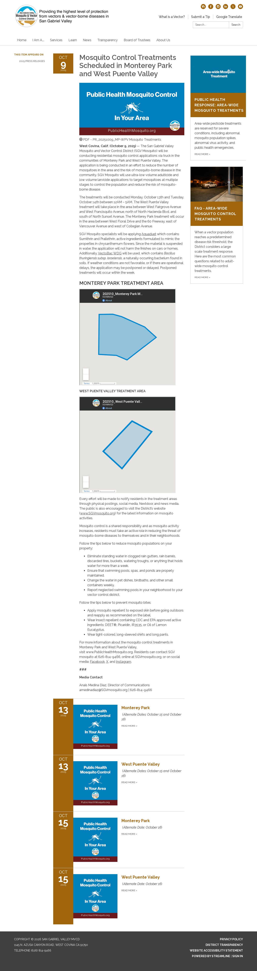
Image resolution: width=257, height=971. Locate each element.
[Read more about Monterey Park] (118, 727)
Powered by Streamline (211, 956)
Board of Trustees (137, 40)
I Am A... (38, 40)
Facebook (97, 662)
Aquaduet (149, 234)
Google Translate (229, 17)
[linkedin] (225, 8)
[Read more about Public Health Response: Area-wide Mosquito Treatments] (219, 108)
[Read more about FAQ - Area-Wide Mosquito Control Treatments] (216, 225)
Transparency (107, 40)
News (87, 40)
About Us (163, 40)
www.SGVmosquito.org (97, 513)
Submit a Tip (200, 17)
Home (21, 40)
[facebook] (210, 8)
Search (236, 24)
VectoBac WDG (109, 253)
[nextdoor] (203, 8)
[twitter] (233, 8)
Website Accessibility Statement (216, 950)
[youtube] (240, 8)
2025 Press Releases (32, 61)
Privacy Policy (231, 939)
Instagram (123, 662)
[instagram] (218, 8)
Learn (72, 40)
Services (56, 40)
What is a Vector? (172, 17)
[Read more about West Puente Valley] (118, 783)
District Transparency (224, 944)
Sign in (237, 956)
